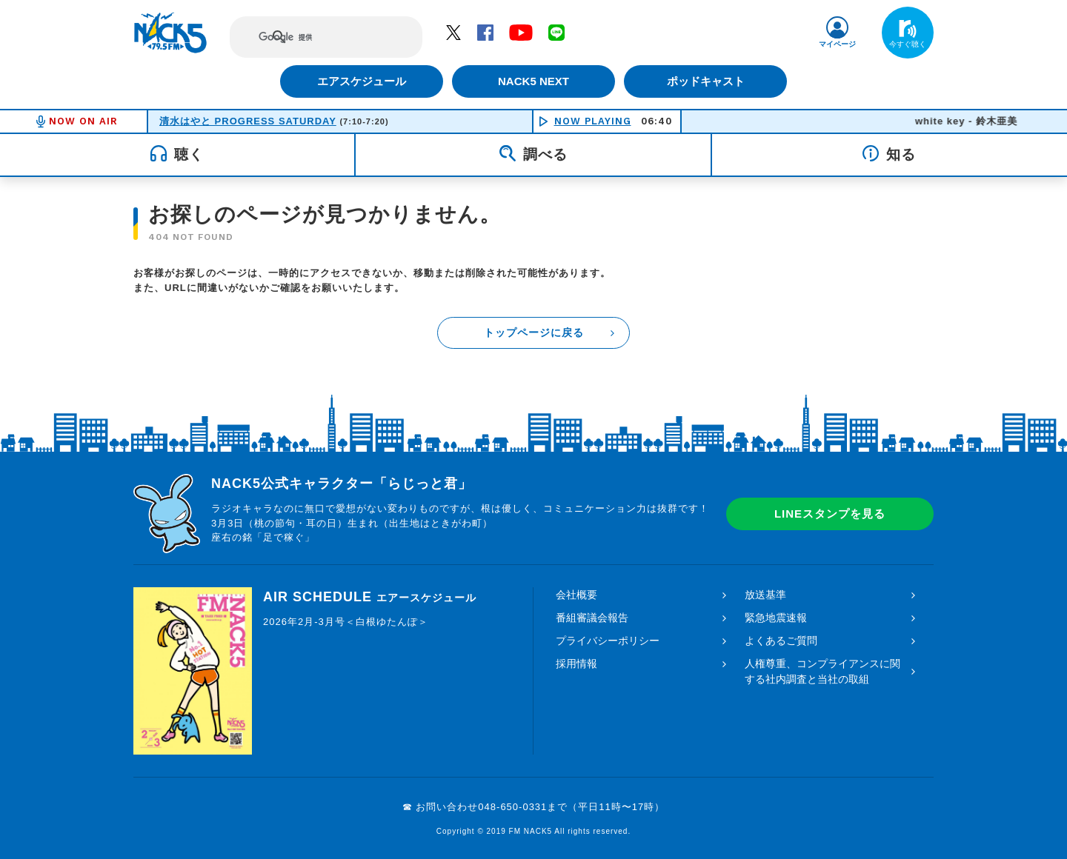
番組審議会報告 (592, 618)
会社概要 (576, 595)
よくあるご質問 (781, 640)
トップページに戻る (534, 332)
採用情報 (576, 663)
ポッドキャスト (708, 81)
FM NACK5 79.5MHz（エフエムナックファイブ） (170, 32)
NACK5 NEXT (533, 81)
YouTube (521, 31)
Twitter (453, 31)
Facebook (485, 31)
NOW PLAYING (592, 121)
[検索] (312, 37)
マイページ (837, 44)
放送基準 (765, 595)
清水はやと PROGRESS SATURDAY (247, 121)
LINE (556, 31)
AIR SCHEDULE (369, 596)
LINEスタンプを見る (829, 513)
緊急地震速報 (776, 618)
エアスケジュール (359, 81)
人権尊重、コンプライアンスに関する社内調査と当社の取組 (822, 671)
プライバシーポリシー (607, 640)
